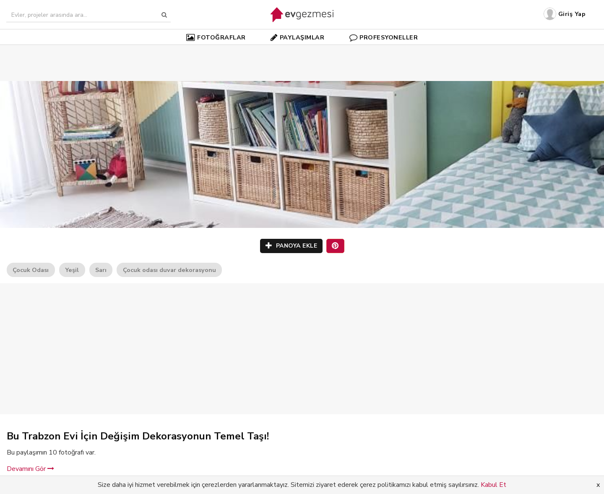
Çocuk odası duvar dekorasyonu (169, 270)
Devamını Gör (30, 468)
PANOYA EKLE (292, 246)
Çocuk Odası (31, 270)
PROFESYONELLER (383, 37)
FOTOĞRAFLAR (216, 37)
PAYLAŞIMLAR (297, 37)
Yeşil (72, 270)
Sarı (101, 270)
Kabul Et (493, 484)
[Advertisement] (302, 50)
